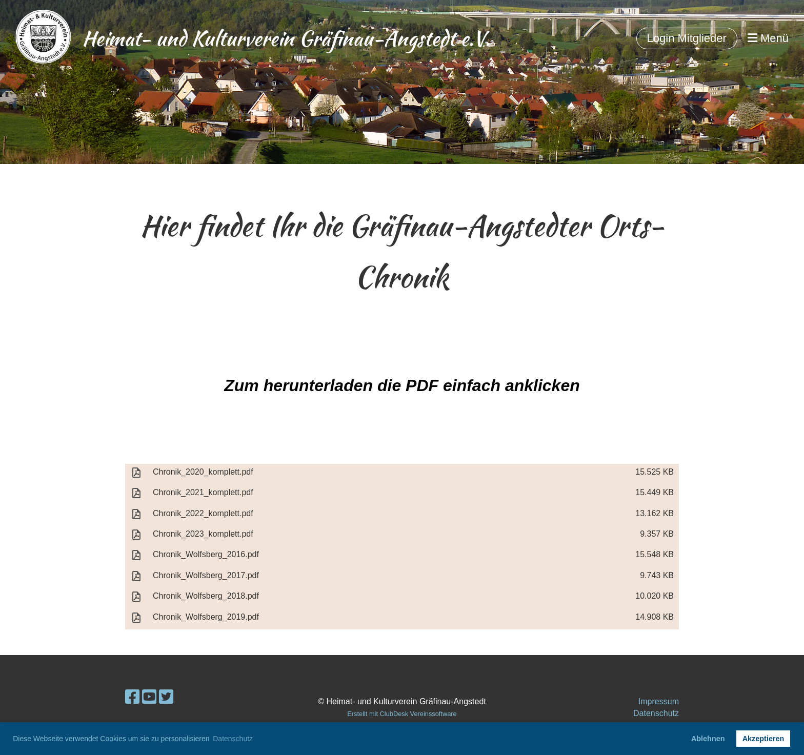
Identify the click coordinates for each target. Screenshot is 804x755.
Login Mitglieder (687, 38)
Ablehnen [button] (708, 738)
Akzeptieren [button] (763, 738)
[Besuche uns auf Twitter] (166, 697)
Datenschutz (656, 713)
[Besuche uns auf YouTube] (149, 697)
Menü (768, 38)
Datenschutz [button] (233, 738)
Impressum (658, 701)
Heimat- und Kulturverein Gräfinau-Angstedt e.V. (286, 38)
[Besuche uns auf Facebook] (132, 697)
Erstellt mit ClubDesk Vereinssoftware (401, 714)
